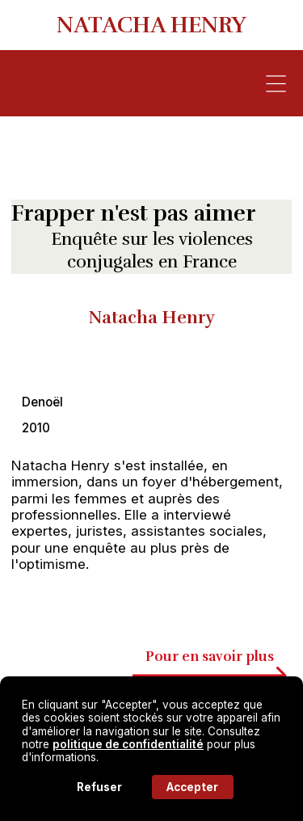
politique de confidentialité (128, 744)
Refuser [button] (99, 787)
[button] (275, 83)
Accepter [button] (192, 787)
